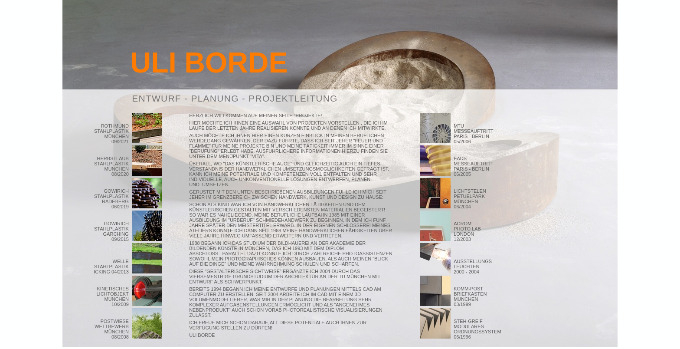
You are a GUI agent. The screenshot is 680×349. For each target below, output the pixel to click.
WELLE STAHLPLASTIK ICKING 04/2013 (111, 266)
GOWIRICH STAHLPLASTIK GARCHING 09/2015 (111, 231)
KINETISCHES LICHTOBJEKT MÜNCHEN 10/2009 (112, 296)
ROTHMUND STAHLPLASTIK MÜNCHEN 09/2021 (111, 133)
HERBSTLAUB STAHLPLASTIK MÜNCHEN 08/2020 (111, 166)
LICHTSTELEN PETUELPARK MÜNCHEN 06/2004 (470, 198)
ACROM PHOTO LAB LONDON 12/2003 (474, 231)
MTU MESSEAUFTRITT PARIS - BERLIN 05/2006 (473, 133)
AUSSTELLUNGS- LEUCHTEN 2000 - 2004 (474, 266)
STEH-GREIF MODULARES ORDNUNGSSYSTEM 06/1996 (477, 329)
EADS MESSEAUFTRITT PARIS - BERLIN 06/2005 (473, 166)
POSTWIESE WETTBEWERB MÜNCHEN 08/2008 (112, 329)
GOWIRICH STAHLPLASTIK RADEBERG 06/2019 (111, 198)
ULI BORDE (209, 62)
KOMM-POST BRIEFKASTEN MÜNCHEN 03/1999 (470, 296)
